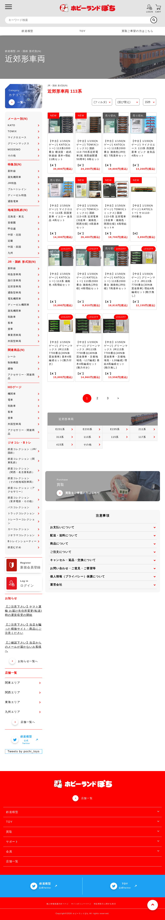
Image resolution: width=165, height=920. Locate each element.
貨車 (23, 329)
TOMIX (23, 131)
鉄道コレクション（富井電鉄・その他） (23, 499)
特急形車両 (23, 274)
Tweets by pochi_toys (23, 751)
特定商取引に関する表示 (105, 904)
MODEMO (23, 149)
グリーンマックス (23, 143)
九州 (23, 252)
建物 (23, 368)
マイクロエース (23, 137)
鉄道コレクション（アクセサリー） (23, 489)
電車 (23, 399)
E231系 (60, 429)
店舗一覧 (87, 798)
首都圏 (23, 222)
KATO (23, 125)
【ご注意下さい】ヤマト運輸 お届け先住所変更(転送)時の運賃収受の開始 (23, 610)
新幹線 (23, 171)
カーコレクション (23, 529)
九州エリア (23, 711)
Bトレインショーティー (23, 541)
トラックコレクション (23, 513)
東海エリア (23, 702)
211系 (142, 429)
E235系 (115, 429)
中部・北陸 (23, 234)
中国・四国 (23, 246)
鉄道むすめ (23, 547)
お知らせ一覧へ (23, 661)
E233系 (87, 429)
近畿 (23, 240)
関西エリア (23, 692)
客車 (23, 322)
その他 (23, 155)
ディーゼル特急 (23, 195)
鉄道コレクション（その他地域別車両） (23, 480)
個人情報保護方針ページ (57, 904)
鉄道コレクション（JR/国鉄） (23, 451)
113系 (87, 437)
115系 (115, 437)
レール (23, 356)
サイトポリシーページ (81, 904)
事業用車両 (23, 335)
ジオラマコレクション (23, 535)
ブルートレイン (23, 189)
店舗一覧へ (23, 721)
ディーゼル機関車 (23, 304)
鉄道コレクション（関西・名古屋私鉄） (23, 470)
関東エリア (23, 682)
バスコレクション (23, 507)
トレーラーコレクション (23, 521)
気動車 (23, 316)
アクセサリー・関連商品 (23, 376)
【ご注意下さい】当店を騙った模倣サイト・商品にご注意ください (23, 628)
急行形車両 (23, 280)
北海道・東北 (23, 216)
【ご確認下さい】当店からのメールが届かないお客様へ (23, 646)
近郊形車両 (23, 286)
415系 (60, 444)
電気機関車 (23, 298)
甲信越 (23, 228)
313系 (60, 437)
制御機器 (23, 362)
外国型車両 (23, 341)
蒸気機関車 (23, 177)
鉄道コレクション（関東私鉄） (23, 460)
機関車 (23, 393)
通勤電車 (23, 201)
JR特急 (23, 183)
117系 (142, 437)
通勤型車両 (23, 292)
